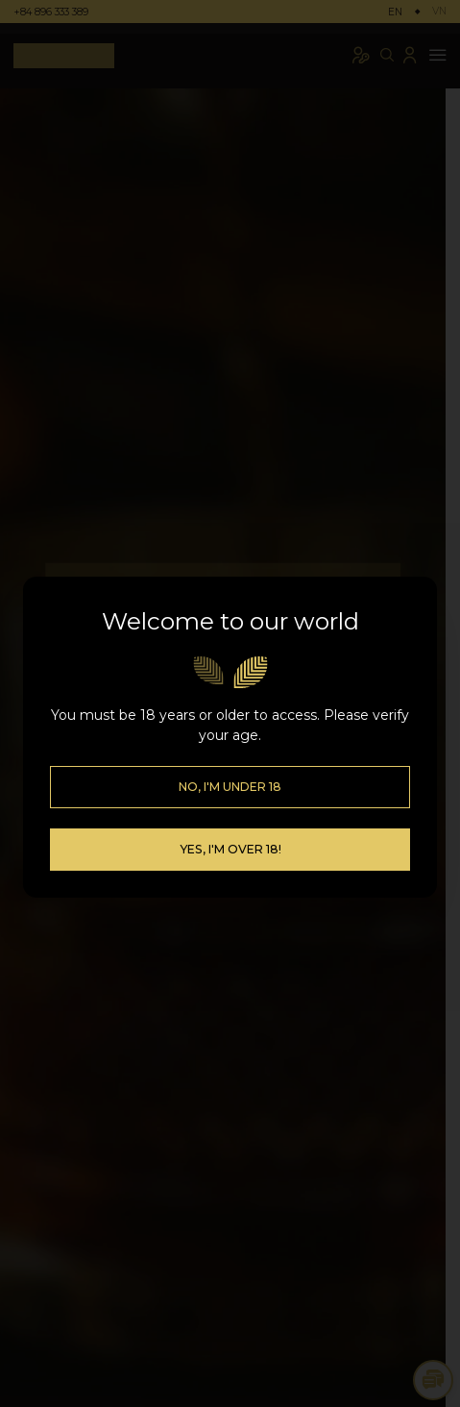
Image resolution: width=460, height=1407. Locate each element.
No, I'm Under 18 (230, 761)
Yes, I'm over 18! (230, 824)
